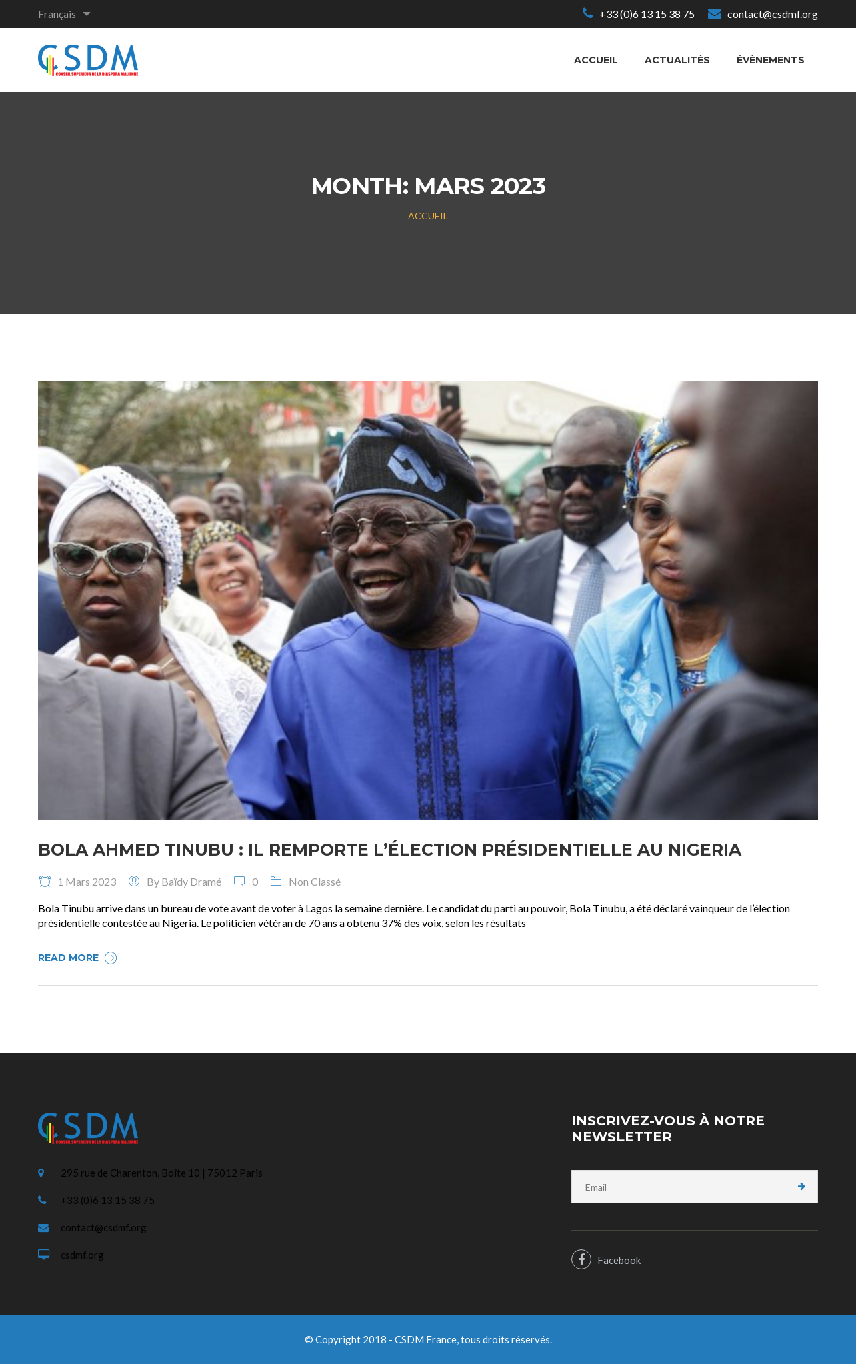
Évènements (771, 60)
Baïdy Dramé (191, 881)
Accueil (596, 60)
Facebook (606, 1259)
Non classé (315, 881)
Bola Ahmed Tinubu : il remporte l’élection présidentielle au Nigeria (389, 850)
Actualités (677, 60)
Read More (79, 958)
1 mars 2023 (77, 881)
